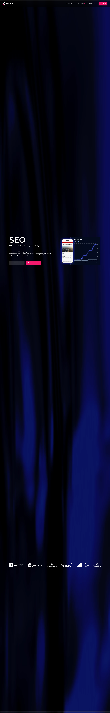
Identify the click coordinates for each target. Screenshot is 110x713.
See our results (17, 263)
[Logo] (8, 3)
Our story (92, 3)
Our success (81, 3)
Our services (70, 3)
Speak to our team (33, 263)
